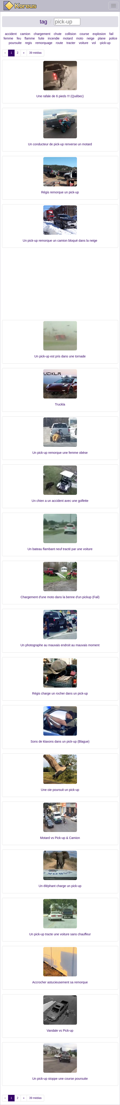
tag (43, 22)
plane (101, 38)
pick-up (105, 43)
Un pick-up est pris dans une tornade (60, 356)
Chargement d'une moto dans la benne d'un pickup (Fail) (60, 597)
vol (94, 43)
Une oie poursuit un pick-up (60, 790)
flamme (29, 38)
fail (111, 34)
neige (90, 38)
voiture (83, 43)
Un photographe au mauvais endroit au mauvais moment (60, 645)
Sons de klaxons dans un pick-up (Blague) (60, 741)
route (59, 43)
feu (19, 38)
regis (28, 43)
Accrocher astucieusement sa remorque (60, 982)
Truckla (60, 404)
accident (11, 34)
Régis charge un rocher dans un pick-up (60, 693)
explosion (99, 34)
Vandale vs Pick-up (60, 1030)
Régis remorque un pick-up (60, 192)
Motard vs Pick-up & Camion (60, 838)
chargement (42, 34)
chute (57, 34)
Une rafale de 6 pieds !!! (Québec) (60, 96)
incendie (53, 38)
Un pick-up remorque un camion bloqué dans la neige (60, 240)
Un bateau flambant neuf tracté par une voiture (60, 549)
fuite (41, 38)
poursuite (15, 43)
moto (79, 38)
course (84, 34)
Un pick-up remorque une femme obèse (60, 452)
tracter (70, 43)
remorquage (43, 43)
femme (8, 38)
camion (25, 34)
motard (68, 38)
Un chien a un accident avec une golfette (60, 501)
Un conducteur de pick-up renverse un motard (60, 144)
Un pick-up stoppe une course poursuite (60, 1078)
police (113, 38)
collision (70, 34)
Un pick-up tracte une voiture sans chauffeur (60, 934)
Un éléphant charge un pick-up (60, 886)
